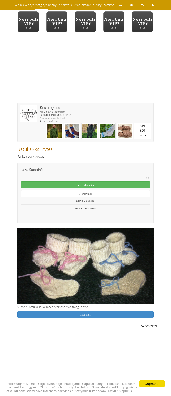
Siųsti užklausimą (85, 185)
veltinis (19, 5)
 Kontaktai (149, 326)
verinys (29, 5)
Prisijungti (85, 314)
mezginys (41, 5)
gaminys (109, 5)
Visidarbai (142, 130)
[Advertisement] (85, 70)
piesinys (64, 5)
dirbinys (87, 5)
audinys (98, 5)
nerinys (53, 5)
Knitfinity (47, 107)
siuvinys (75, 5)
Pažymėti (85, 193)
